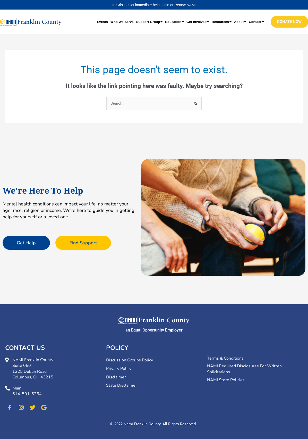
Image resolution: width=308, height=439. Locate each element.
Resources (221, 22)
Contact (256, 22)
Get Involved (197, 22)
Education (174, 22)
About (240, 22)
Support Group (149, 22)
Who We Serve (122, 22)
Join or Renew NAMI (178, 5)
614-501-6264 (27, 394)
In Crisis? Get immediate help (136, 5)
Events (102, 22)
